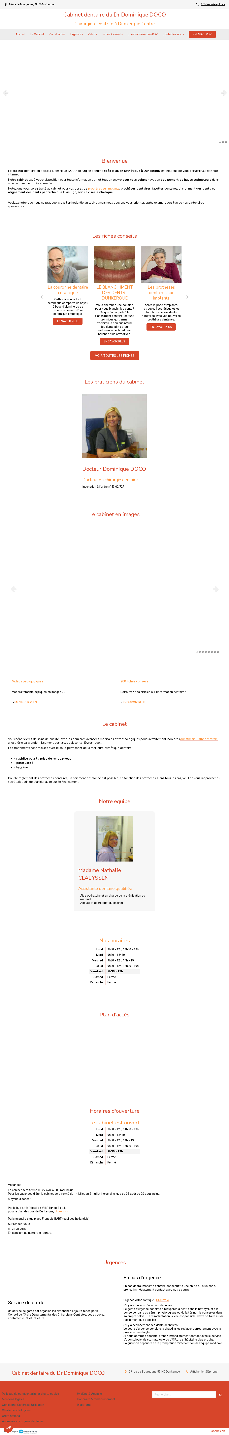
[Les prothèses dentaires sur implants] (161, 264)
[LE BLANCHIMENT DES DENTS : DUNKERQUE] (114, 264)
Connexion (218, 1431)
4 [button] (206, 652)
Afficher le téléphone (213, 4)
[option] (114, 92)
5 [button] (209, 652)
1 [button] (220, 142)
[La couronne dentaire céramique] (67, 264)
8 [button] (218, 652)
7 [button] (215, 652)
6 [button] (212, 652)
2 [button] (223, 142)
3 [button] (226, 142)
